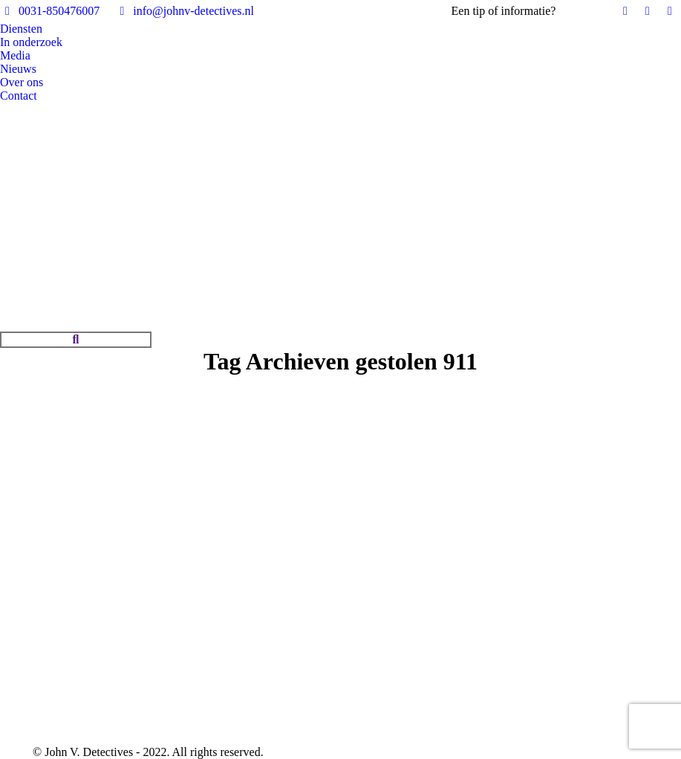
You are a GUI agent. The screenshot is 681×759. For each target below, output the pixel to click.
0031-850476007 (50, 11)
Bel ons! (578, 10)
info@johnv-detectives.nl (184, 11)
